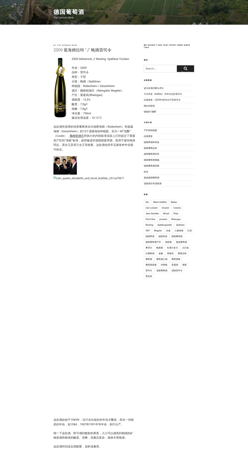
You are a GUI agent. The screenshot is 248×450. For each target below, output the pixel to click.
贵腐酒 (174, 265)
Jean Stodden (152, 213)
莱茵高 (170, 253)
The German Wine (67, 45)
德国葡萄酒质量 (151, 165)
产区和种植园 (150, 130)
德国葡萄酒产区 (153, 242)
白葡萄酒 (150, 253)
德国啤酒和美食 (151, 142)
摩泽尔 (149, 247)
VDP (148, 230)
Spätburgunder (164, 225)
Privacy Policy (104, 439)
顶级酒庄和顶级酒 (82, 229)
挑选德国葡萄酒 (65, 229)
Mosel (166, 213)
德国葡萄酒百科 (151, 154)
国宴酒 (66, 233)
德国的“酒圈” (150, 111)
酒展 (184, 265)
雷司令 (74, 233)
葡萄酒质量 (151, 265)
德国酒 (168, 242)
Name (58, 324)
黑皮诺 (149, 276)
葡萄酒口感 (161, 259)
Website (58, 359)
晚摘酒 (159, 247)
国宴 (60, 233)
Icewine (177, 208)
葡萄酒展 (175, 259)
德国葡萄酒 (68, 12)
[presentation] (77, 382)
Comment (60, 279)
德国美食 (162, 236)
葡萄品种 (182, 253)
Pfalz (175, 213)
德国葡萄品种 (150, 148)
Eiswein (165, 208)
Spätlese (180, 225)
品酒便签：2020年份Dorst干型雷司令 (162, 100)
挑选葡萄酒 (181, 242)
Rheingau (176, 219)
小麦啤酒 (178, 230)
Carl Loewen (152, 208)
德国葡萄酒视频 (151, 160)
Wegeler (158, 230)
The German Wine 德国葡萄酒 (49, 439)
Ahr (147, 202)
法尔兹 (185, 247)
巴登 (189, 230)
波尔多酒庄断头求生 (154, 88)
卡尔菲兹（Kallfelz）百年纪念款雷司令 (163, 94)
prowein (163, 219)
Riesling (149, 225)
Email (58, 342)
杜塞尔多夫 (172, 247)
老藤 (160, 253)
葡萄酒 (149, 259)
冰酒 (168, 230)
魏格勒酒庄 (77, 135)
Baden (174, 202)
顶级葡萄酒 (84, 233)
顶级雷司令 (177, 270)
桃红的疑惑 (149, 106)
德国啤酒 (150, 236)
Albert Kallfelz (160, 202)
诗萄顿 (164, 265)
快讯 (146, 172)
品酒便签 (148, 136)
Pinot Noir (150, 219)
